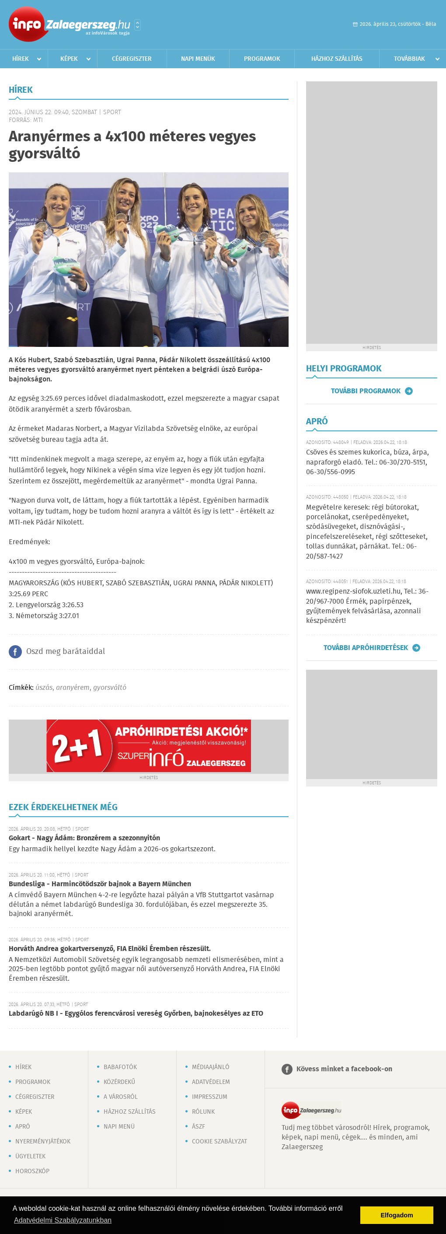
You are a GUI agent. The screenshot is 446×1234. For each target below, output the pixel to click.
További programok (366, 391)
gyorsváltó (109, 687)
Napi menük (198, 59)
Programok (262, 59)
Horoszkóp (32, 1171)
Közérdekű (119, 1082)
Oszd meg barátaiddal (65, 652)
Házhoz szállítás (336, 59)
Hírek (20, 59)
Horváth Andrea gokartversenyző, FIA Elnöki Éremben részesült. (110, 949)
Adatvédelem (211, 1082)
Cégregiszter (132, 59)
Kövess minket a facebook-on (344, 1069)
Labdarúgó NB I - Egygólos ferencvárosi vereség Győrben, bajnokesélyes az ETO (136, 1013)
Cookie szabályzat (219, 1142)
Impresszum (209, 1097)
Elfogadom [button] (397, 1215)
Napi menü (119, 1127)
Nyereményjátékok (42, 1142)
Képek (69, 59)
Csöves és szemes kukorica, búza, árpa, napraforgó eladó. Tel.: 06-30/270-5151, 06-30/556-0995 (367, 462)
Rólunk (203, 1112)
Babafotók (120, 1067)
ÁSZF (198, 1127)
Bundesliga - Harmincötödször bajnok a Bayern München (100, 884)
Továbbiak (409, 59)
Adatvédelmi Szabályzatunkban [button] (63, 1220)
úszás (43, 687)
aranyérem (73, 687)
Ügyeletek (30, 1156)
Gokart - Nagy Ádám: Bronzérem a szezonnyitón (84, 838)
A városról (121, 1097)
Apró (22, 1127)
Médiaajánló (211, 1067)
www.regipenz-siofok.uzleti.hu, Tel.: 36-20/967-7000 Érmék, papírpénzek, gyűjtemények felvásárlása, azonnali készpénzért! (367, 606)
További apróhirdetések (366, 648)
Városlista (137, 25)
